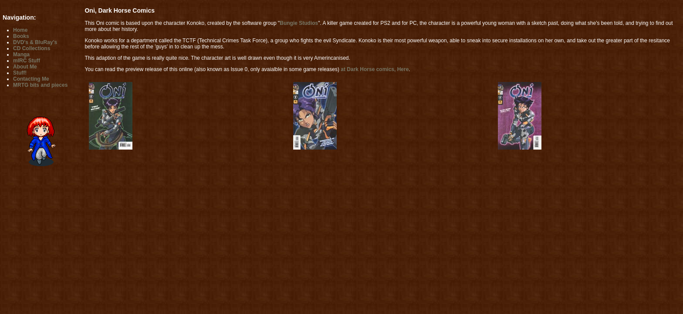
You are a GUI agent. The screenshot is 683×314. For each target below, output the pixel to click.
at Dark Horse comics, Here (375, 69)
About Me (25, 67)
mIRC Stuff (26, 61)
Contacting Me (31, 79)
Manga (21, 54)
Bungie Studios (299, 23)
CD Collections (31, 48)
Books (21, 36)
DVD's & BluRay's (35, 42)
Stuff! (20, 73)
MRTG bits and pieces (40, 85)
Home (20, 30)
